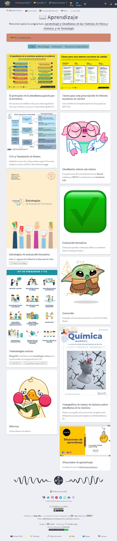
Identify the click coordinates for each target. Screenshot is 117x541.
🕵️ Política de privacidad (58, 491)
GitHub (51, 524)
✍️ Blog (72, 536)
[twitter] (48, 497)
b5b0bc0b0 (66, 527)
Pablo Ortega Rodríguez (88, 467)
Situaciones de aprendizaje (76, 46)
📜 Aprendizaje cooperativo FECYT (35, 363)
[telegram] (60, 497)
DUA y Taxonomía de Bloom (24, 156)
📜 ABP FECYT (15, 363)
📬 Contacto (102, 536)
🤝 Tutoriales (34, 536)
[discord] (69, 497)
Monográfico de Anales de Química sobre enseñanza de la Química (85, 406)
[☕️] (73, 497)
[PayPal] (116, 4)
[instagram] (52, 497)
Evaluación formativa (74, 242)
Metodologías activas (21, 351)
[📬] (43, 497)
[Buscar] (105, 4)
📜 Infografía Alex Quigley (18, 263)
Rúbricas (14, 426)
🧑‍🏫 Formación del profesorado (48, 11)
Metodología (43, 46)
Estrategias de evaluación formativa (29, 254)
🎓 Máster (64, 11)
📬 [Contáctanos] (85, 4)
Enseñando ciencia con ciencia (79, 169)
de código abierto (76, 516)
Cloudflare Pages (71, 524)
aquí (46, 164)
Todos (32, 46)
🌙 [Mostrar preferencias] (110, 4)
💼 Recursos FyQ (30, 11)
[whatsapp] (64, 497)
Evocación (68, 313)
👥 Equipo (86, 536)
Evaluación (57, 46)
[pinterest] (56, 497)
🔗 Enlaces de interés (54, 536)
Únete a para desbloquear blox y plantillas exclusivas (58, 519)
